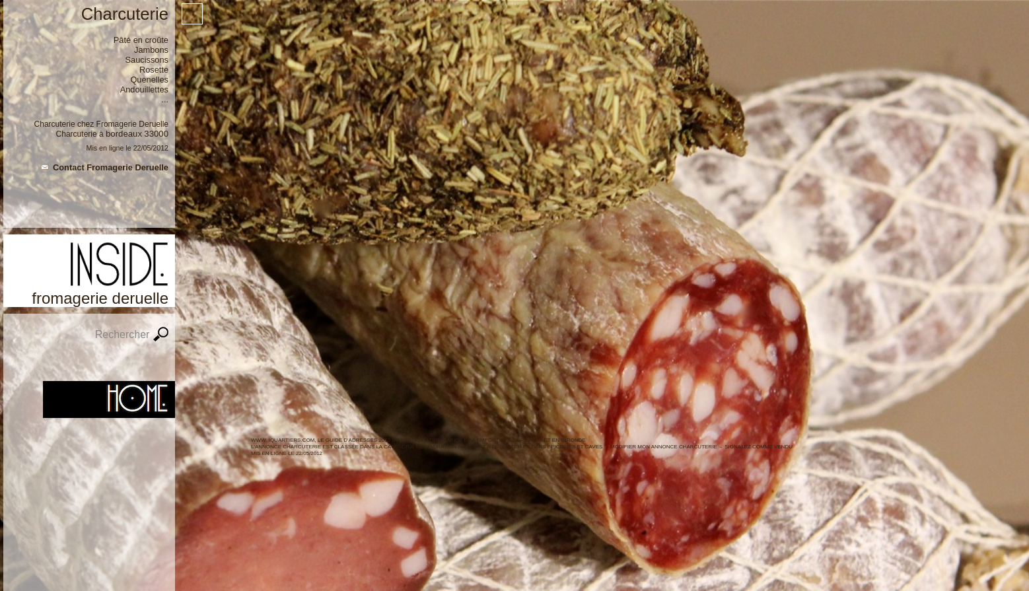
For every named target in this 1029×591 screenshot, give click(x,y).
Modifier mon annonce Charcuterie (663, 447)
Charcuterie (76, 134)
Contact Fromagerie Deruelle (110, 167)
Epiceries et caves (575, 447)
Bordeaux (124, 134)
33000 (156, 134)
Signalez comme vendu (759, 447)
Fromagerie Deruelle (132, 124)
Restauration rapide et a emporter (469, 447)
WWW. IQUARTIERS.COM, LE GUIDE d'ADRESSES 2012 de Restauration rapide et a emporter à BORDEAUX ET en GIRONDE (418, 440)
